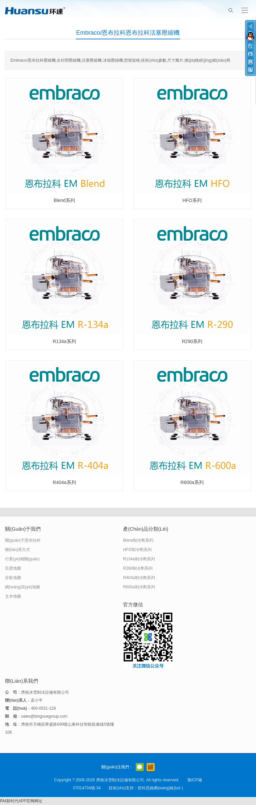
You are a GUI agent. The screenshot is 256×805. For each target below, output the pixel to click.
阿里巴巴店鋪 (151, 767)
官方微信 (140, 767)
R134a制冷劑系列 (139, 559)
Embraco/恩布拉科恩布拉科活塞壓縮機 (128, 32)
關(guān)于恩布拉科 (23, 540)
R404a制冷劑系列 (139, 577)
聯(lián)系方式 (17, 549)
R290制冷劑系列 (138, 568)
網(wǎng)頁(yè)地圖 (22, 587)
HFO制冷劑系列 (137, 549)
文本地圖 (13, 596)
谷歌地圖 (13, 577)
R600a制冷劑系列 (139, 587)
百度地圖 (13, 568)
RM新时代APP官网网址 (21, 801)
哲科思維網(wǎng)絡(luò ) (160, 788)
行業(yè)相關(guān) (22, 559)
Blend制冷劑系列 (138, 540)
